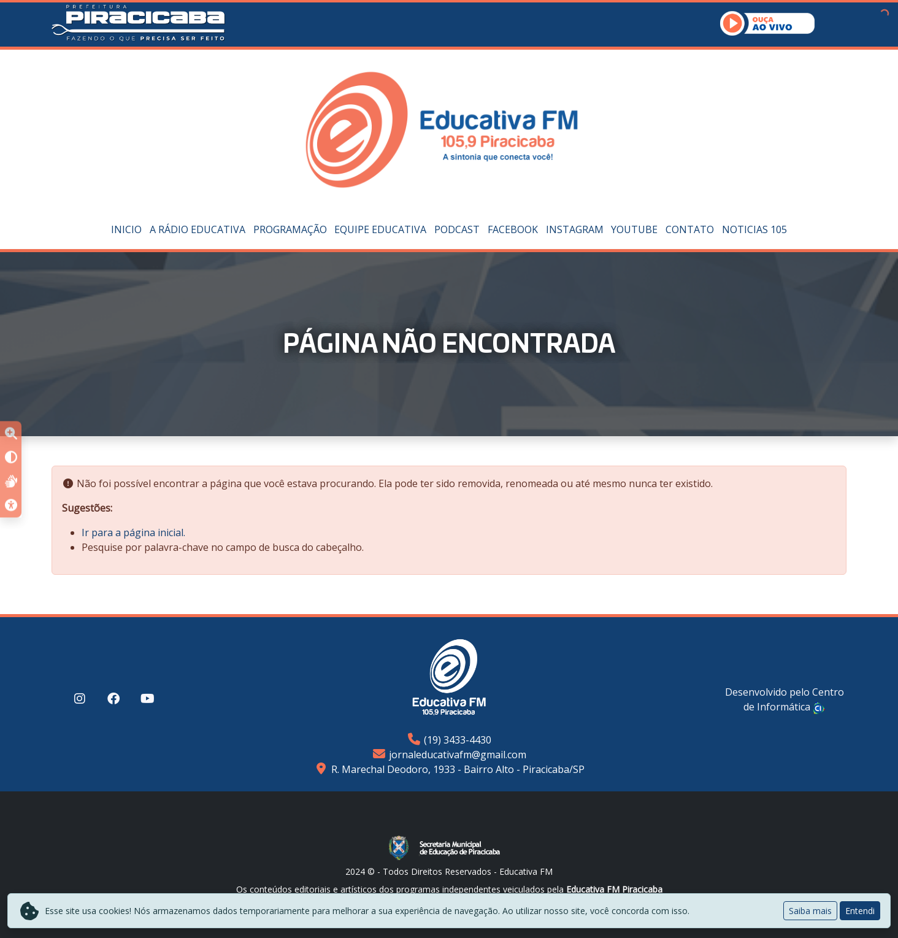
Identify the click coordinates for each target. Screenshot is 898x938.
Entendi (860, 911)
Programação (290, 229)
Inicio (126, 229)
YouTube (634, 229)
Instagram (575, 229)
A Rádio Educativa (197, 229)
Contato (690, 229)
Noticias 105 (754, 229)
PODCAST (457, 229)
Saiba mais (810, 911)
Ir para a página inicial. (133, 532)
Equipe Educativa (380, 229)
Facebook (513, 229)
